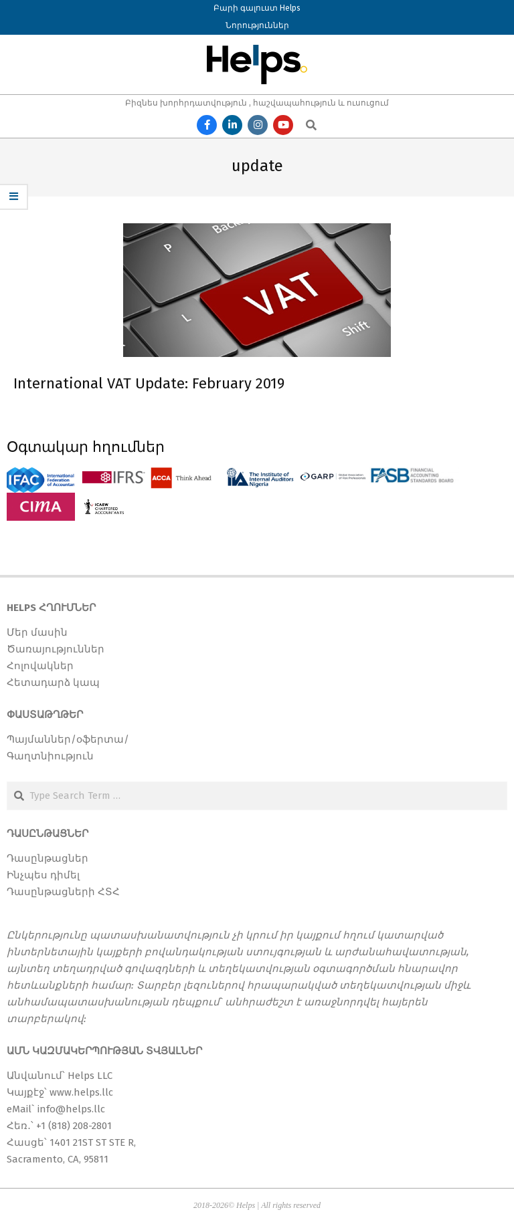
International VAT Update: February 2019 (148, 383)
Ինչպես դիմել (43, 875)
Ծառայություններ (55, 649)
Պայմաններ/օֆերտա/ (68, 739)
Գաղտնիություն (50, 756)
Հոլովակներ (40, 666)
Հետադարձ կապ (53, 683)
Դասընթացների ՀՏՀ (63, 892)
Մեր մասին (37, 632)
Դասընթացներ (47, 858)
